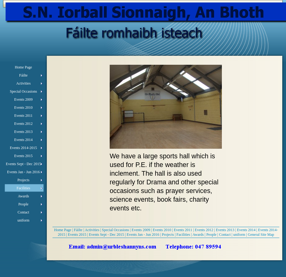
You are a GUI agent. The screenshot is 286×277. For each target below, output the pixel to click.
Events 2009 (141, 230)
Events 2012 (204, 230)
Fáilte (78, 230)
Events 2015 (77, 234)
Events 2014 (246, 230)
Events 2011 (183, 230)
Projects (168, 234)
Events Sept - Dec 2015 (106, 234)
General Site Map (261, 234)
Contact (225, 234)
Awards (198, 234)
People (211, 234)
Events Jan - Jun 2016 (143, 234)
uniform (239, 234)
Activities (92, 230)
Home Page (63, 230)
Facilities (183, 234)
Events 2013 (225, 230)
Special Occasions (115, 230)
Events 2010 (162, 230)
